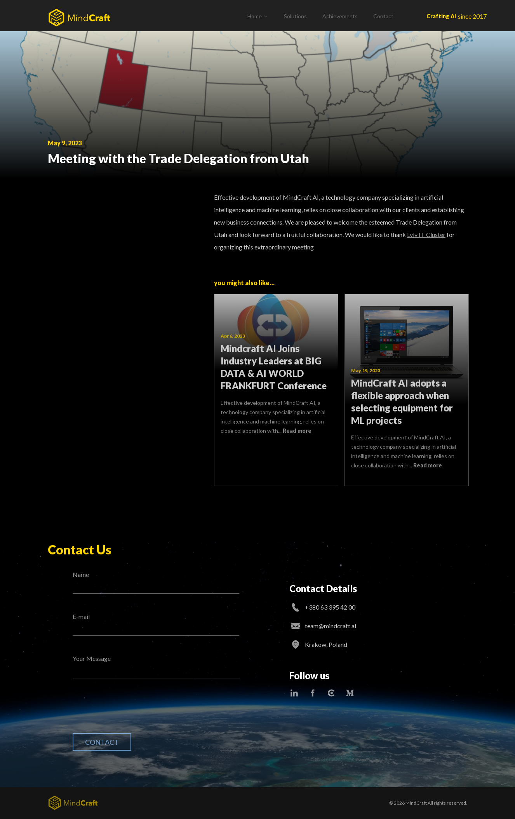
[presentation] (132, 712)
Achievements (340, 16)
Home (254, 16)
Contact (383, 16)
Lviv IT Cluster (426, 234)
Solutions (295, 16)
